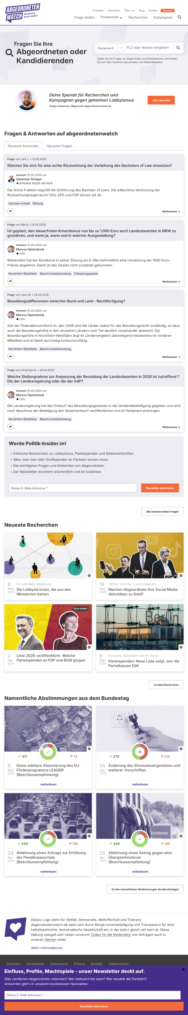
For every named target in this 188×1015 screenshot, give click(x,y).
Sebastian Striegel (28, 179)
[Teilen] (10, 211)
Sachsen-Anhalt (19, 203)
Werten (51, 940)
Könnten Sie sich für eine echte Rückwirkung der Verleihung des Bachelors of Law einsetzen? (89, 165)
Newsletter (114, 10)
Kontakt (153, 10)
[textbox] (109, 48)
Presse (79, 964)
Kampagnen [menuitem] (163, 17)
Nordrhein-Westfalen (22, 273)
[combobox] (109, 48)
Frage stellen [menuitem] (84, 17)
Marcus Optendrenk (30, 249)
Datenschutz (119, 964)
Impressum (59, 964)
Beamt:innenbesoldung (55, 273)
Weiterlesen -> (171, 211)
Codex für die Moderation (111, 935)
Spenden (168, 10)
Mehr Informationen (47, 948)
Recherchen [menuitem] (138, 17)
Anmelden (98, 10)
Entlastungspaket (86, 273)
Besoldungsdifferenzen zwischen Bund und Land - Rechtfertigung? (66, 301)
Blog (141, 10)
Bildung (38, 203)
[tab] (23, 146)
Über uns (129, 10)
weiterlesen (48, 784)
